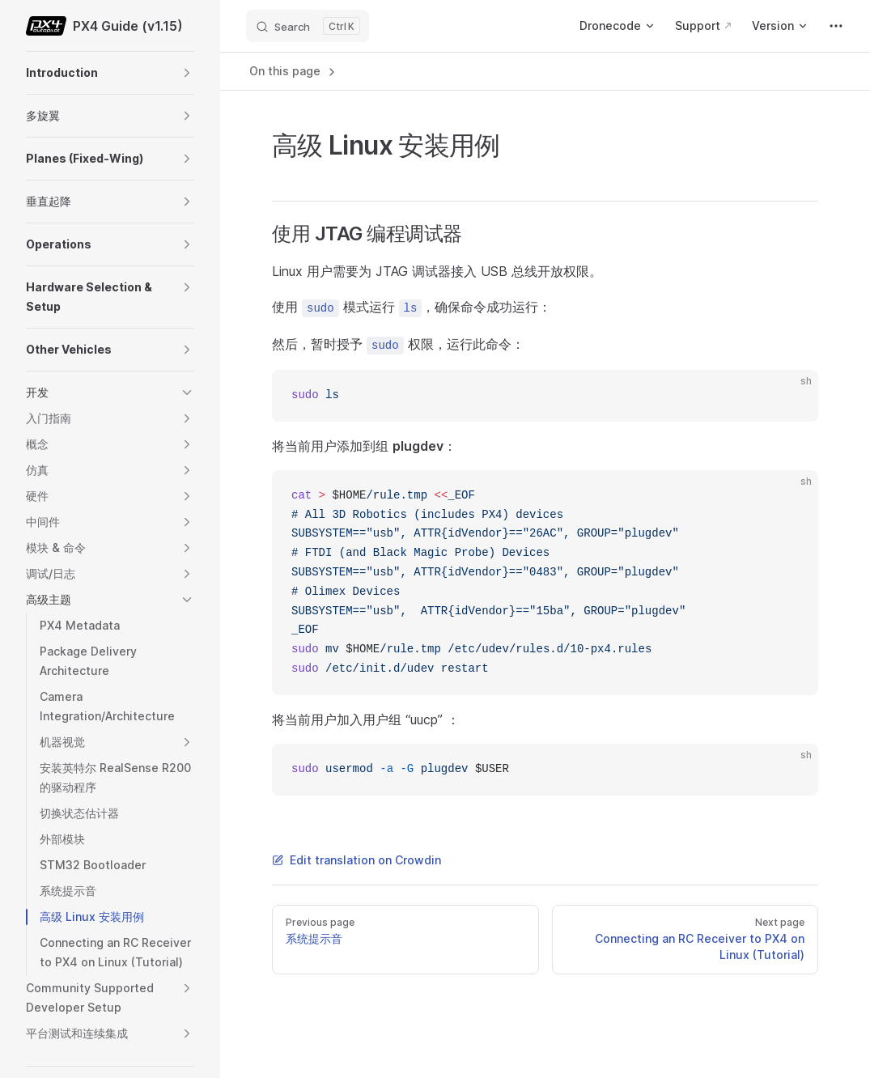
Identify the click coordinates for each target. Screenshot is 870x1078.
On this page (293, 71)
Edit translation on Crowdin (356, 860)
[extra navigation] (836, 26)
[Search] (307, 26)
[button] (187, 73)
